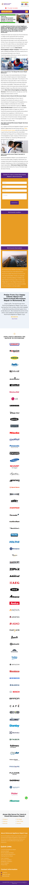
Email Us (5, 872)
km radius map (14, 228)
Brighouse (5, 821)
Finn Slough (19, 819)
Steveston (19, 823)
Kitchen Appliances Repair (7, 852)
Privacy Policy (4, 864)
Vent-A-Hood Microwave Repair (9, 13)
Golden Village (20, 821)
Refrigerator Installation (6, 861)
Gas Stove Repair (5, 851)
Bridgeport (5, 819)
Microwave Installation (6, 859)
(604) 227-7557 (6, 874)
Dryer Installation (5, 858)
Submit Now (14, 202)
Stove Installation (5, 863)
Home (2, 13)
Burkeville (5, 823)
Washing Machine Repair (7, 856)
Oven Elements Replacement (8, 854)
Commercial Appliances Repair (8, 849)
